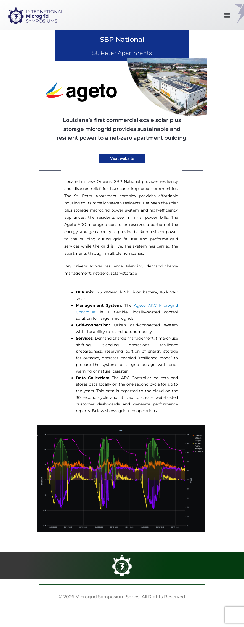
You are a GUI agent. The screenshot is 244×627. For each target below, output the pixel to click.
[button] (227, 16)
